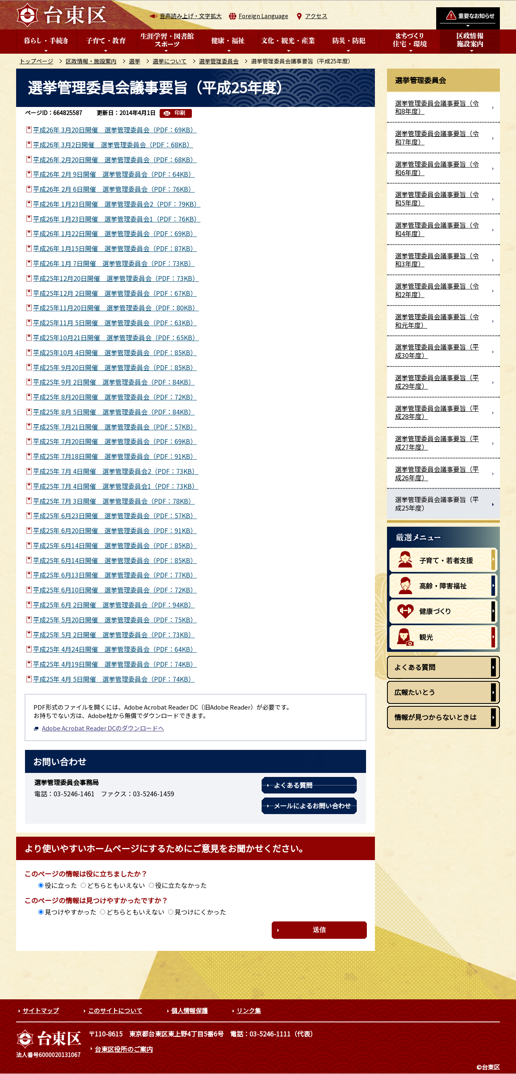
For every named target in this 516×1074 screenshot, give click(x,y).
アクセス (316, 16)
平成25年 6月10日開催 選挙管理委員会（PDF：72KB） (115, 590)
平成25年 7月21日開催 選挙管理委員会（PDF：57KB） (115, 426)
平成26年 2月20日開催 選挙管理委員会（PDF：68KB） (115, 159)
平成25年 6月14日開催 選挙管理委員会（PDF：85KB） (115, 545)
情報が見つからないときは (435, 717)
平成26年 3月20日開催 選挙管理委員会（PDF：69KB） (115, 129)
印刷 (180, 113)
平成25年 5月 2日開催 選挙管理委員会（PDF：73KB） (114, 634)
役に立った (61, 885)
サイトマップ (41, 1010)
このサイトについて (115, 1010)
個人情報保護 (189, 1010)
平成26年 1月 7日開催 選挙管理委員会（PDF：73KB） (114, 263)
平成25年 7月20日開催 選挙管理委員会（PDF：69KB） (115, 441)
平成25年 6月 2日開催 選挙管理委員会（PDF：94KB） (114, 604)
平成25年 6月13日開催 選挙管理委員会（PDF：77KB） (115, 575)
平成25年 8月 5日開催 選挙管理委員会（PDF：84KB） (114, 412)
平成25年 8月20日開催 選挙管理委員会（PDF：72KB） (115, 397)
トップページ (36, 61)
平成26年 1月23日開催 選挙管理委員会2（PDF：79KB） (116, 204)
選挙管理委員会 (219, 61)
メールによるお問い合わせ (312, 805)
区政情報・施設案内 (91, 61)
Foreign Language (263, 16)
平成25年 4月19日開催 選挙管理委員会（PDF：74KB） (115, 664)
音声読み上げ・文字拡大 (191, 16)
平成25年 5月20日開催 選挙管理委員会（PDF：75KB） (115, 619)
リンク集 (249, 1010)
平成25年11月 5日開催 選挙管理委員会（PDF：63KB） (115, 322)
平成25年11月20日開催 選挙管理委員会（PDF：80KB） (116, 307)
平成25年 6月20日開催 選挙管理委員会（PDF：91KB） (115, 530)
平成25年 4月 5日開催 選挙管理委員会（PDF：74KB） (114, 679)
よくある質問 (293, 785)
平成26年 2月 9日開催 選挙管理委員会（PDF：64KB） (114, 174)
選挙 (134, 61)
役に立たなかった (181, 885)
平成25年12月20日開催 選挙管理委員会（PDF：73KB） (116, 278)
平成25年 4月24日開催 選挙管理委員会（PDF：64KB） (115, 649)
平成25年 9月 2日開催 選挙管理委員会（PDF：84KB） (114, 382)
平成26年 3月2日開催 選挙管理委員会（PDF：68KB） (113, 144)
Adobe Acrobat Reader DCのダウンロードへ (98, 728)
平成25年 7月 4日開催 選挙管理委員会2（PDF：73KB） (115, 471)
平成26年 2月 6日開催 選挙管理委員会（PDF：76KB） (114, 189)
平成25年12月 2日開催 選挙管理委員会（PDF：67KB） (115, 293)
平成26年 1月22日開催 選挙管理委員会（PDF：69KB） (115, 233)
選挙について (170, 61)
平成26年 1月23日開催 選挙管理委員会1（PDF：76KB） (116, 219)
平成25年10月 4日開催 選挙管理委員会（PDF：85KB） (115, 352)
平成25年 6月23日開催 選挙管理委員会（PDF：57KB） (115, 515)
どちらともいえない (116, 885)
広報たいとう (414, 692)
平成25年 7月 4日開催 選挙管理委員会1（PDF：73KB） (115, 486)
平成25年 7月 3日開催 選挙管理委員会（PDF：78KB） (114, 501)
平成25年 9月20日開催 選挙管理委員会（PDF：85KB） (115, 367)
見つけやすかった (70, 912)
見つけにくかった (200, 912)
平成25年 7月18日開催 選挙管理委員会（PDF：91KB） (115, 456)
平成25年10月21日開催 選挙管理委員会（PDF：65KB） (116, 337)
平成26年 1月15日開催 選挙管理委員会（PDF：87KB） (115, 248)
